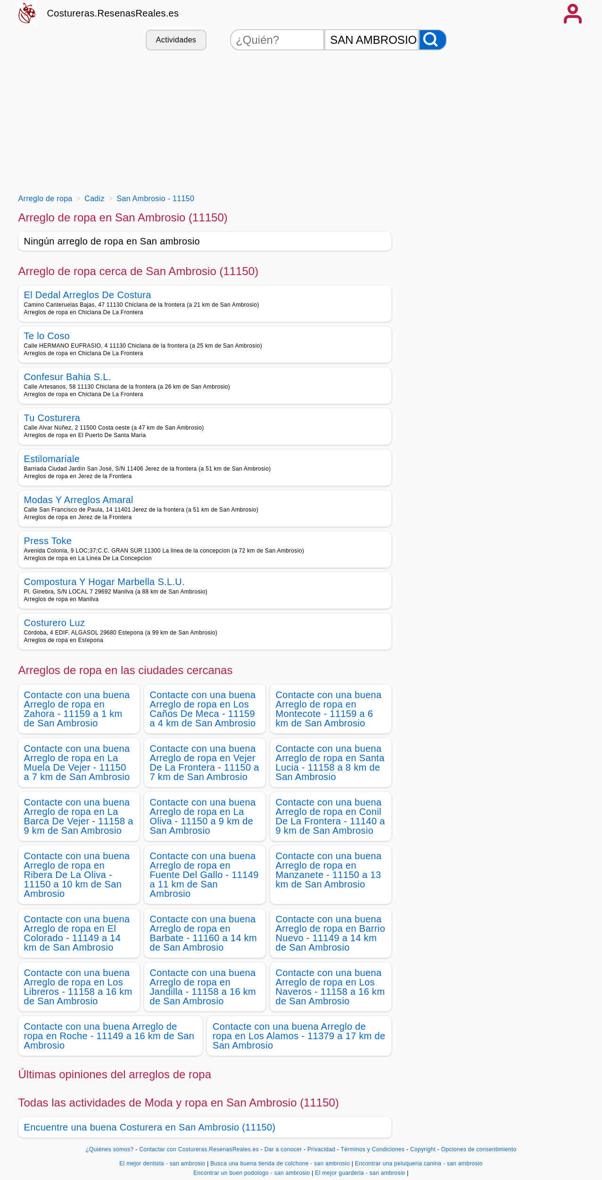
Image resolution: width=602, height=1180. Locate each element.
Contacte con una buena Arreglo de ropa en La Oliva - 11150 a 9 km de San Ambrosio (203, 816)
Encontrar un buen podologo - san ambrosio (251, 1173)
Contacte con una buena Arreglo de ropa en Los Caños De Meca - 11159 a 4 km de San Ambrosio (203, 709)
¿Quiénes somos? (109, 1149)
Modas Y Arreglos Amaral (78, 500)
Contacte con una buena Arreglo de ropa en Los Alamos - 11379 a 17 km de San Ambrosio (299, 1035)
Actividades (176, 40)
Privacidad (321, 1149)
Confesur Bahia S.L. (67, 377)
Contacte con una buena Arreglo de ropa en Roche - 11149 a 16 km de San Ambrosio (109, 1035)
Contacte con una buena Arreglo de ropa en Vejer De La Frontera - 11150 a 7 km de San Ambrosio (204, 762)
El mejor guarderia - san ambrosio (360, 1173)
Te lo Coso (47, 336)
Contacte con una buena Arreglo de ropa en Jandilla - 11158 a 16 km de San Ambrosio (203, 987)
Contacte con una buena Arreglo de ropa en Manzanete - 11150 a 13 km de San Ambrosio (329, 870)
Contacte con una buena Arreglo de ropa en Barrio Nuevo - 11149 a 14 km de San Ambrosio (331, 933)
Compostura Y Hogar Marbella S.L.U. (104, 582)
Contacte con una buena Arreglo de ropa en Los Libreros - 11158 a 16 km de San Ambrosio (78, 987)
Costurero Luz (54, 623)
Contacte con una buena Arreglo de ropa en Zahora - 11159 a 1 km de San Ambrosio (77, 709)
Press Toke (48, 541)
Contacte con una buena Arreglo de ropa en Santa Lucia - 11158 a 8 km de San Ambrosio (330, 762)
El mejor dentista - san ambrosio (162, 1163)
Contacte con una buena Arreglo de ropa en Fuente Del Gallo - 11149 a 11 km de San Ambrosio (204, 875)
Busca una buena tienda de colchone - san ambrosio (280, 1163)
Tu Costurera (52, 418)
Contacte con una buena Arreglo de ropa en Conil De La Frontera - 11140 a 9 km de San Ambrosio (330, 816)
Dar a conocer (283, 1149)
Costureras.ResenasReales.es (113, 13)
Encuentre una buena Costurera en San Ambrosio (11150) (150, 1127)
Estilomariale (52, 459)
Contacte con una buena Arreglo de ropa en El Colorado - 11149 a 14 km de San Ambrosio (77, 933)
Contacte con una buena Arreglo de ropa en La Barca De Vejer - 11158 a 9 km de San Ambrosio (78, 816)
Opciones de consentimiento (479, 1149)
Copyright (423, 1149)
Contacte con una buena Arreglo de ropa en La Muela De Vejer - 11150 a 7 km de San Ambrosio (77, 762)
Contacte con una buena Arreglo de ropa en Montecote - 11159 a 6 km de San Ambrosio (329, 709)
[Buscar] (433, 39)
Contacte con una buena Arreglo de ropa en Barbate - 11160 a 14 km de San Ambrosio (203, 933)
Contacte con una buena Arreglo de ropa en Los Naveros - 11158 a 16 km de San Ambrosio (330, 987)
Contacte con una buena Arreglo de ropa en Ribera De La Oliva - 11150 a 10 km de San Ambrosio (77, 875)
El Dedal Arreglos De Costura (87, 295)
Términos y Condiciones (373, 1149)
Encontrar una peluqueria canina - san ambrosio (419, 1163)
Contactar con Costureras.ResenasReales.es (199, 1149)
